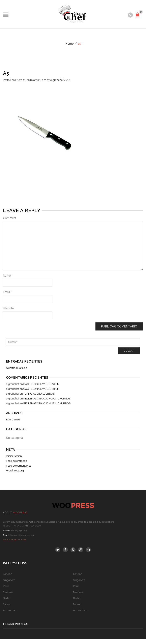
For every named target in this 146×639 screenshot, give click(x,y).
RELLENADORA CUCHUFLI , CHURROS (46, 398)
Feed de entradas (16, 460)
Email (7, 292)
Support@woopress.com (22, 535)
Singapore (9, 580)
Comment (9, 218)
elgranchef (56, 79)
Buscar (129, 350)
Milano (7, 604)
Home (69, 43)
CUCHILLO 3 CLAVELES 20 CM (41, 384)
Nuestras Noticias (16, 367)
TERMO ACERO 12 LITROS (39, 393)
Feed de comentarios (18, 465)
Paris (6, 586)
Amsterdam (10, 610)
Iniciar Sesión (14, 456)
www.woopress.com (14, 540)
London (7, 573)
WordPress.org (15, 470)
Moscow (8, 592)
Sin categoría (14, 437)
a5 (6, 73)
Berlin (6, 598)
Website (8, 308)
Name (7, 275)
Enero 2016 (13, 419)
